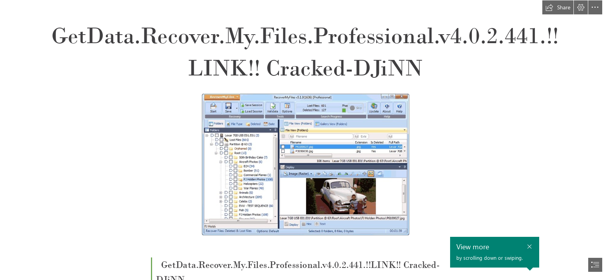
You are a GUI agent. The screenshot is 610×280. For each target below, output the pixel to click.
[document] (305, 140)
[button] (557, 7)
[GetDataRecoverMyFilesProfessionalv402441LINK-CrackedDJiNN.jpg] (305, 164)
